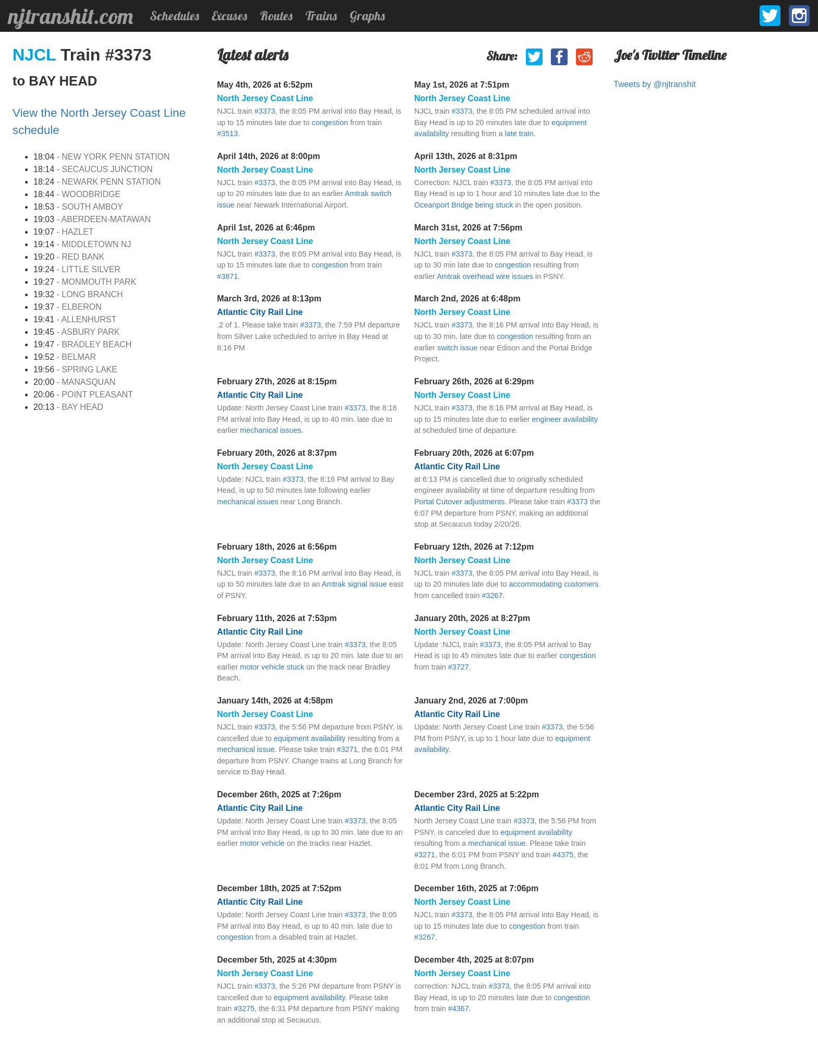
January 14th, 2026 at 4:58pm (275, 700)
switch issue (457, 348)
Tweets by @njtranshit (655, 84)
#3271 (347, 749)
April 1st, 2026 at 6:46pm (266, 227)
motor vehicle (262, 843)
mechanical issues (271, 430)
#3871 (227, 276)
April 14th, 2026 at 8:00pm (268, 156)
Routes (276, 15)
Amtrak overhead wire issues (485, 276)
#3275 (244, 1008)
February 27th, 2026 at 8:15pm (276, 381)
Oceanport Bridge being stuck (463, 205)
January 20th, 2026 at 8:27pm (472, 618)
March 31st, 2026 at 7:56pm (468, 227)
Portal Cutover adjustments (459, 501)
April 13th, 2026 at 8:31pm (465, 156)
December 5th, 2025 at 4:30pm (276, 959)
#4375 (562, 855)
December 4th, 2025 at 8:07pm (474, 959)
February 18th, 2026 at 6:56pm (276, 546)
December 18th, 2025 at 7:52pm (279, 888)
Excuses (229, 15)
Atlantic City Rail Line (260, 312)
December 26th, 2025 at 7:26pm (279, 794)
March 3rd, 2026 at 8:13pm (269, 298)
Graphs (367, 15)
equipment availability (310, 738)
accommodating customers (554, 584)
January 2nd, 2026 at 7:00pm (471, 700)
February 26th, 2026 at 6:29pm (474, 381)
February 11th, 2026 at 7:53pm (276, 618)
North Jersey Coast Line (265, 98)
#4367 (458, 1008)
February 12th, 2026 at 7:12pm (474, 546)
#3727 (458, 667)
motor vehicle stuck (272, 667)
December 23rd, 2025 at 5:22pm (476, 794)
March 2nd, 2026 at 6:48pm (467, 298)
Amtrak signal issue (354, 584)
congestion (330, 122)
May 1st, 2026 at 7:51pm (461, 84)
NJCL (37, 54)
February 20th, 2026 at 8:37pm (276, 452)
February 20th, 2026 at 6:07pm (474, 452)
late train (519, 133)
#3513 (227, 133)
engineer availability (565, 419)
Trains (321, 15)
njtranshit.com (70, 16)
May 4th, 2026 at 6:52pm (264, 84)
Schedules (174, 15)
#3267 (492, 595)
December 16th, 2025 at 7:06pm (476, 888)
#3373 (264, 111)
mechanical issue (245, 749)
